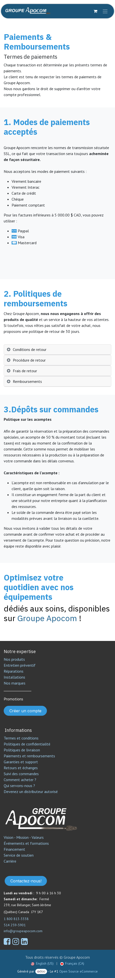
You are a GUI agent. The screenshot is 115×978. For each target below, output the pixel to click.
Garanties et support (21, 761)
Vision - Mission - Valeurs (24, 837)
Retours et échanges (21, 767)
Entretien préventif (20, 665)
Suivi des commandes (21, 773)
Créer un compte (25, 710)
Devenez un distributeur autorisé (31, 791)
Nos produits (14, 659)
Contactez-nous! (25, 880)
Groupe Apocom (47, 618)
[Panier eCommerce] (95, 11)
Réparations (13, 671)
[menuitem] (42, 963)
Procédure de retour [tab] (29, 360)
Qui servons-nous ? (19, 785)
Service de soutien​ (19, 855)
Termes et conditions (21, 738)
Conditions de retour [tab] (29, 349)
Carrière (10, 861)
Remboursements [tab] (27, 381)
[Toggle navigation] (105, 11)
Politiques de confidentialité (27, 743)
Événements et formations (26, 843)
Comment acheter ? (20, 779)
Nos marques (14, 683)
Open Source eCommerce (78, 971)
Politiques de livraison (22, 749)
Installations (14, 677)
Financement (14, 849)
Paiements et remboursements (29, 755)
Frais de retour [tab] (25, 370)
